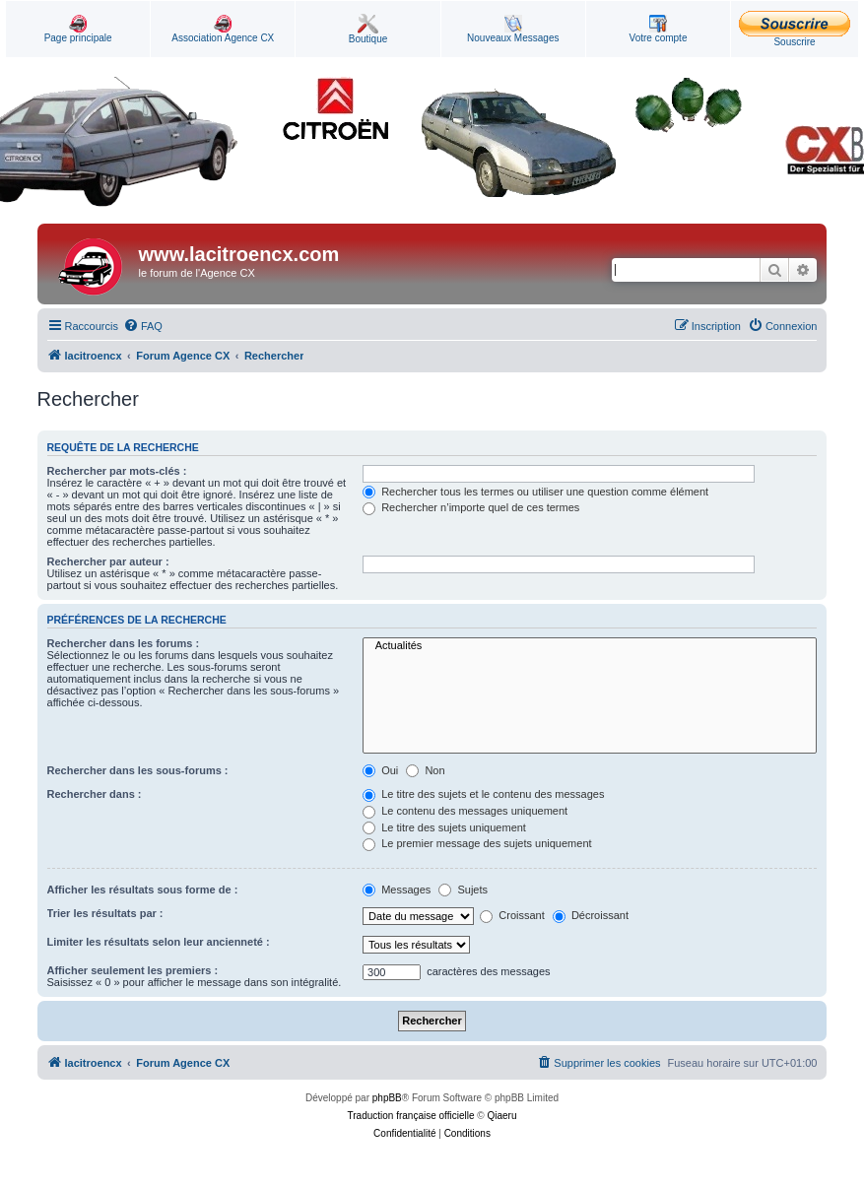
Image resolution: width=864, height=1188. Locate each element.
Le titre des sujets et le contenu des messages (483, 794)
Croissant (512, 915)
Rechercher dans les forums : (123, 643)
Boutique (368, 29)
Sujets (463, 889)
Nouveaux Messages (513, 29)
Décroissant (591, 915)
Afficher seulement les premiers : (133, 970)
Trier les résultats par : (105, 913)
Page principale (78, 29)
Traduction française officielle (411, 1115)
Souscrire (794, 29)
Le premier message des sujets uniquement (477, 843)
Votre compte (659, 29)
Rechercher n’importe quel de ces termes (471, 507)
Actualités (590, 646)
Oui (380, 770)
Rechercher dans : (94, 794)
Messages (397, 889)
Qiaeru (501, 1115)
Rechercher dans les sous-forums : (138, 770)
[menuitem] (143, 326)
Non (425, 770)
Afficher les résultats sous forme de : (142, 889)
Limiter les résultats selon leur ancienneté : (158, 942)
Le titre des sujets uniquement (444, 827)
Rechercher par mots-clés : (117, 471)
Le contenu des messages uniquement (465, 811)
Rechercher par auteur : (108, 561)
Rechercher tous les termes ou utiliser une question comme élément (535, 491)
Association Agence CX (222, 29)
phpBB (387, 1097)
